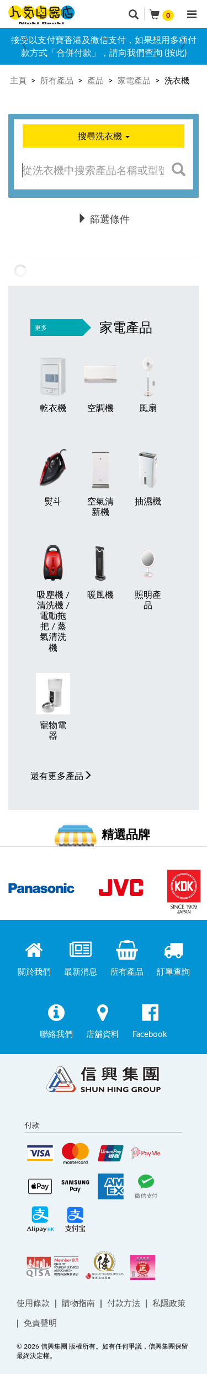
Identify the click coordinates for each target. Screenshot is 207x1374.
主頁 (18, 80)
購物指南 (78, 1302)
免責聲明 (40, 1322)
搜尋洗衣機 (104, 136)
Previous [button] (24, 43)
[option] (103, 46)
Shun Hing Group (104, 1081)
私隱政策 (168, 1302)
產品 (95, 80)
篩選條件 (103, 218)
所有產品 (56, 80)
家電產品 (134, 80)
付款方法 (123, 1302)
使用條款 (33, 1302)
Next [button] (182, 43)
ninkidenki (41, 15)
